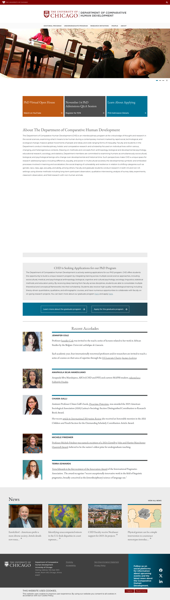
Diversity (69, 562)
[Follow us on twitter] (160, 577)
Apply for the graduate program (108, 309)
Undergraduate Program (76, 26)
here (97, 294)
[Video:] (85, 218)
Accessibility (71, 565)
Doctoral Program (52, 26)
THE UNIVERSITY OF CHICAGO (15, 2)
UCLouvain (119, 357)
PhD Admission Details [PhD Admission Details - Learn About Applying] (126, 106)
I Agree (129, 591)
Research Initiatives (99, 26)
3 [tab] (163, 80)
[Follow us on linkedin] (160, 582)
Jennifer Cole (67, 340)
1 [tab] (157, 80)
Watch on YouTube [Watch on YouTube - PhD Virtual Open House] (43, 106)
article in (82, 418)
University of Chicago (43, 567)
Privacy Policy (100, 565)
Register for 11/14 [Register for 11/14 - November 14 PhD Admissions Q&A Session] (85, 106)
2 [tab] (160, 80)
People (115, 26)
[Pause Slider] (166, 80)
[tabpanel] (85, 53)
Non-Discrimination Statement (106, 562)
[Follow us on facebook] (160, 571)
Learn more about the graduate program (62, 309)
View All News (154, 501)
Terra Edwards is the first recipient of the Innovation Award (79, 469)
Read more (141, 591)
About (123, 26)
